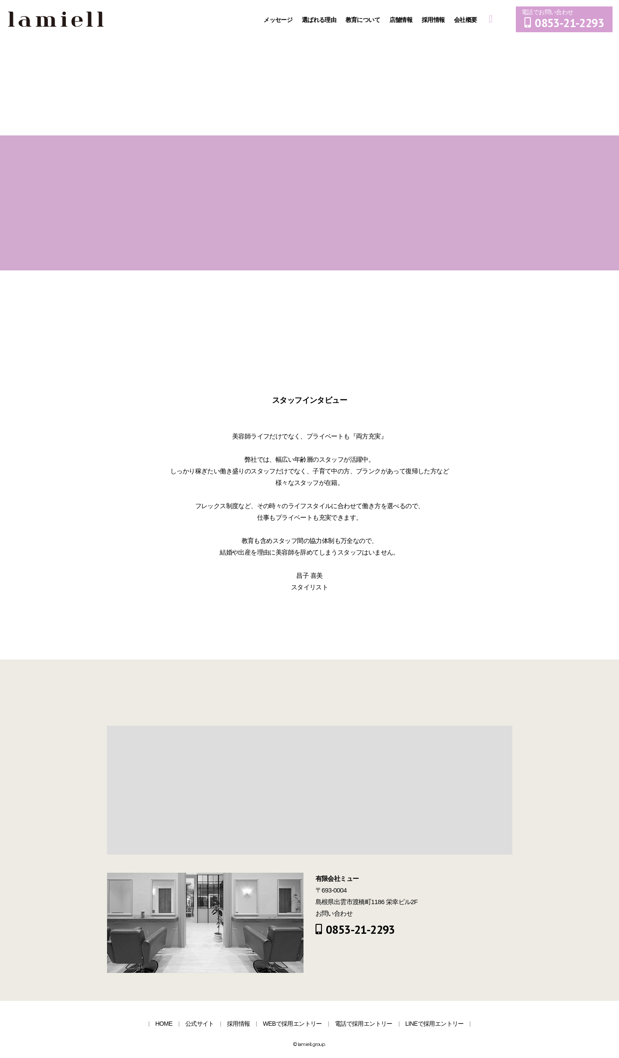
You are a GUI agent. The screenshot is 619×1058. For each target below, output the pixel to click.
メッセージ (279, 19)
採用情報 (434, 19)
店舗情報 (401, 19)
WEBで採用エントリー (292, 1023)
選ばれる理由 (320, 19)
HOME (163, 1023)
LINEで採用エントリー (434, 1023)
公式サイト (199, 1023)
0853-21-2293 (564, 23)
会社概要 (466, 19)
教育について (364, 19)
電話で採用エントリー (363, 1023)
